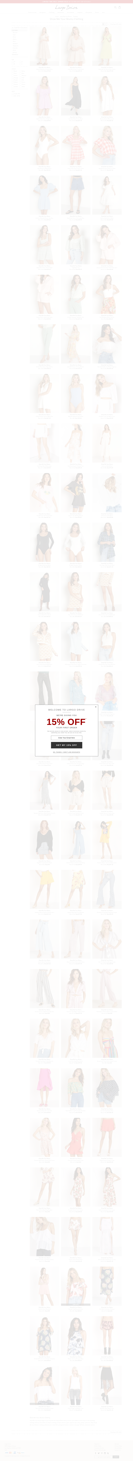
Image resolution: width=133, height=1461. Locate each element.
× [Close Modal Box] (96, 707)
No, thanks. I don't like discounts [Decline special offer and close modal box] (66, 752)
